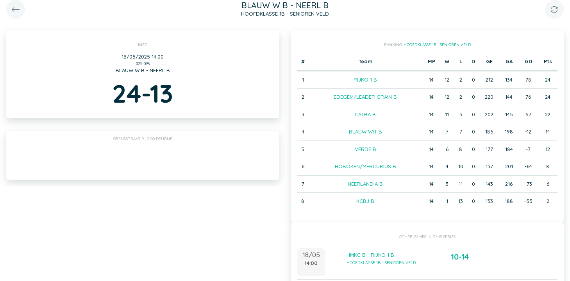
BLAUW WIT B (365, 131)
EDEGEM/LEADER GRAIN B (365, 97)
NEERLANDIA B (365, 184)
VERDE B (365, 149)
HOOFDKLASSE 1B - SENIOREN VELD (437, 44)
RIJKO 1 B (365, 79)
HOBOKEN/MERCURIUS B (365, 166)
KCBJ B (365, 201)
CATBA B (365, 114)
